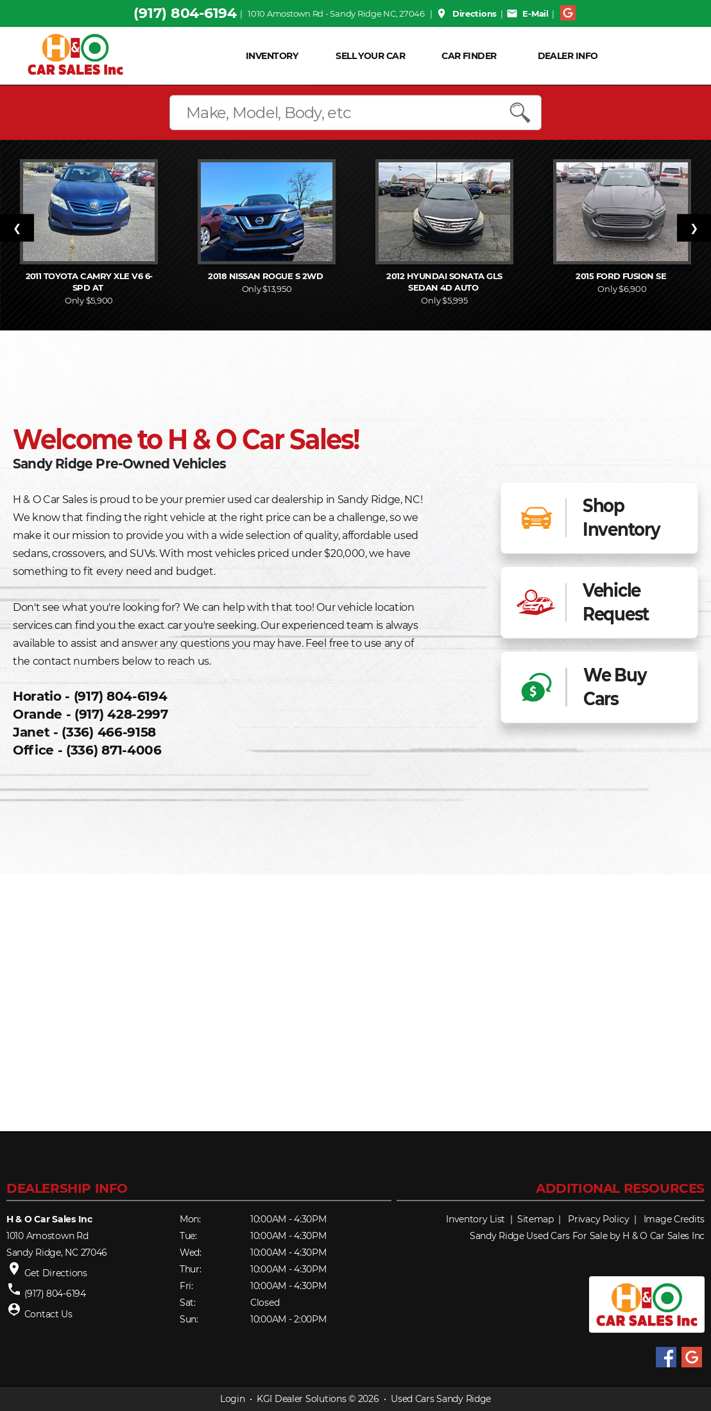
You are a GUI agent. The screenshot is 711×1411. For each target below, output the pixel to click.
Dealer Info (568, 56)
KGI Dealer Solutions (301, 1399)
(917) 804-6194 (184, 13)
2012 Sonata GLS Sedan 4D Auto (444, 282)
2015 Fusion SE (622, 276)
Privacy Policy (598, 1219)
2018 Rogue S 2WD (266, 276)
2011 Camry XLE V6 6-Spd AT (89, 282)
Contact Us (48, 1314)
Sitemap (535, 1219)
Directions (466, 13)
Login (232, 1399)
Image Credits (674, 1219)
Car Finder (468, 56)
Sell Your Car (370, 56)
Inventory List (475, 1219)
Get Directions (55, 1273)
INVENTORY (272, 56)
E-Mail (527, 13)
